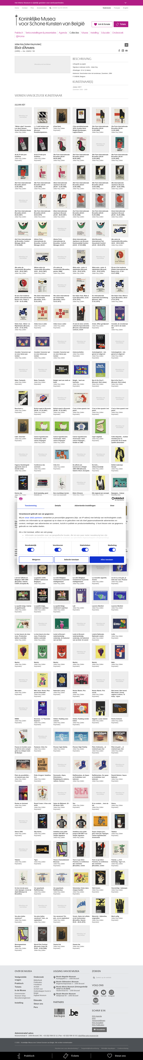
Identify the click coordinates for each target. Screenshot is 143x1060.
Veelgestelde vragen (20, 978)
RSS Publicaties (98, 1025)
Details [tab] (58, 506)
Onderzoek (117, 32)
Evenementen (42, 8)
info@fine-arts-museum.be (88, 1036)
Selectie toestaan (71, 560)
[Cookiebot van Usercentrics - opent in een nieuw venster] (113, 499)
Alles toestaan (107, 560)
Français (117, 8)
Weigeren (36, 560)
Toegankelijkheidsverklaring (90, 1048)
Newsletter (100, 1030)
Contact (25, 8)
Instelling (95, 32)
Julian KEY (80, 88)
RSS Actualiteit (97, 1023)
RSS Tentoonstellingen (98, 1019)
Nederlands (107, 8)
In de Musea (20, 990)
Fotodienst (38, 984)
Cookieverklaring (123, 1048)
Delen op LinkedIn (123, 50)
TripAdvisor (95, 1004)
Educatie (105, 32)
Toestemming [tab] (31, 506)
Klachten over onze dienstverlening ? (67, 1048)
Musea (85, 32)
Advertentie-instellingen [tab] (85, 506)
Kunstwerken (126, 45)
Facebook (96, 996)
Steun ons (38, 1004)
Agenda (63, 32)
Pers (32, 8)
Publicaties (38, 982)
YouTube (103, 996)
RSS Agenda (97, 1016)
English (125, 8)
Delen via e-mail (126, 50)
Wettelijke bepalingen (108, 1048)
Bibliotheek (38, 980)
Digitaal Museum (40, 995)
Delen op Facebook (119, 50)
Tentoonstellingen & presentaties (40, 32)
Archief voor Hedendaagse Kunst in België (42, 991)
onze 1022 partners (33, 518)
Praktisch (19, 32)
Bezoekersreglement (22, 998)
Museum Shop (20, 996)
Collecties (74, 32)
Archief (36, 987)
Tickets (123, 24)
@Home (20, 36)
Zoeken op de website (50, 8)
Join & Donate (104, 24)
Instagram (111, 996)
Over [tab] (112, 506)
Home (17, 8)
